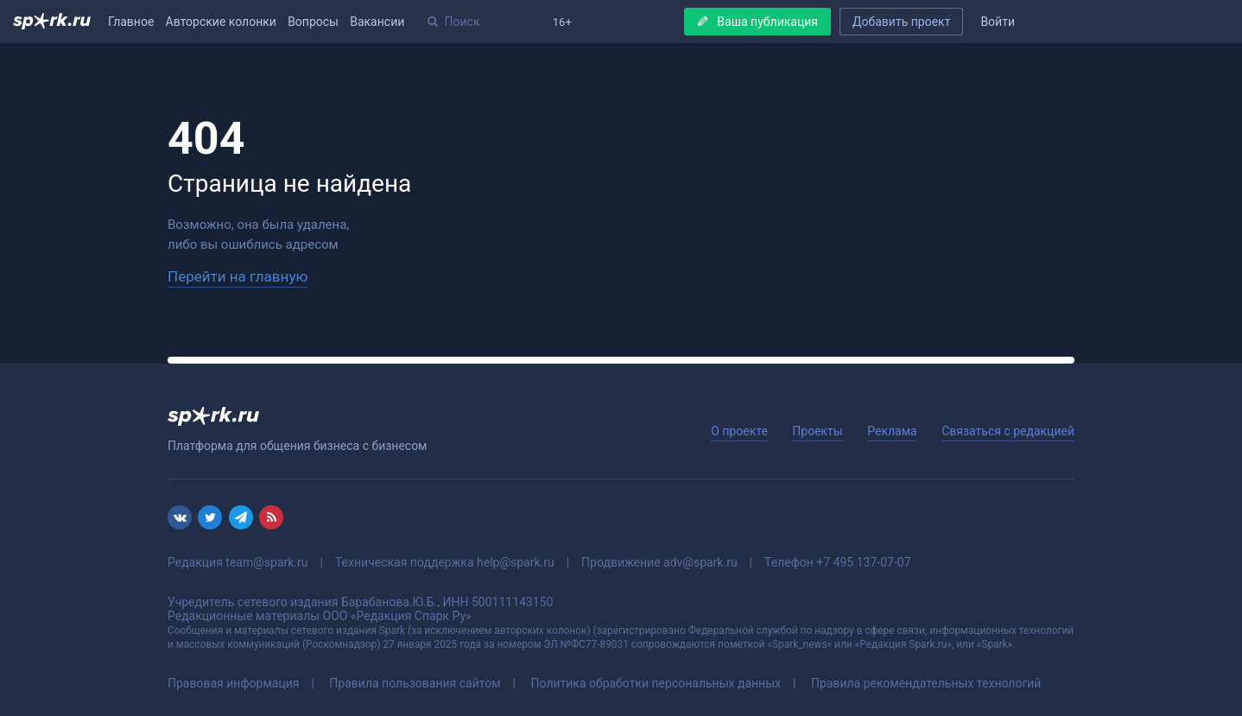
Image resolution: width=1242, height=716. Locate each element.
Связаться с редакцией (1007, 431)
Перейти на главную (237, 276)
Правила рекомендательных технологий (926, 683)
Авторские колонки (221, 22)
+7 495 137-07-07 (863, 562)
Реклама (891, 431)
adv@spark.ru (700, 562)
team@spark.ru (266, 562)
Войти (997, 22)
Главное (131, 22)
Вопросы (313, 22)
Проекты (817, 431)
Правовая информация (233, 683)
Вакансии (377, 22)
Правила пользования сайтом (414, 683)
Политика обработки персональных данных (656, 683)
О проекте (739, 431)
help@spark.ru (515, 562)
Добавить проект (901, 22)
